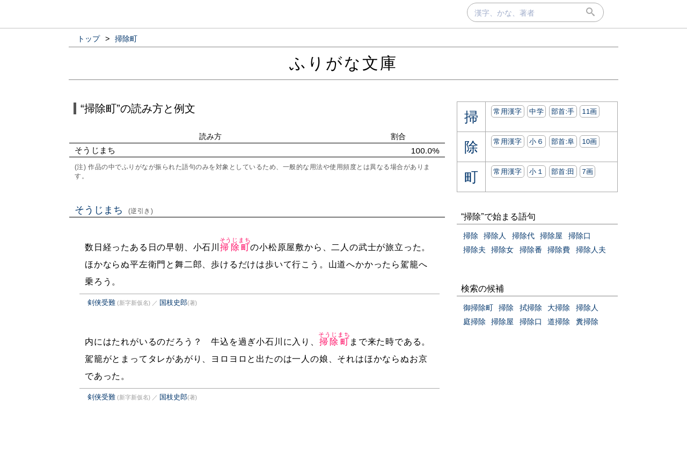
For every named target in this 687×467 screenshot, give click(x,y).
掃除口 (579, 235)
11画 (589, 111)
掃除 (470, 235)
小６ (536, 141)
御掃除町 (478, 307)
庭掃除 (474, 321)
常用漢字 (507, 111)
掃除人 (495, 235)
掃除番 (531, 249)
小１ (536, 171)
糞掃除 (587, 321)
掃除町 (235, 247)
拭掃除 (531, 307)
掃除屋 (551, 235)
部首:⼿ (563, 111)
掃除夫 (474, 249)
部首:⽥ (563, 171)
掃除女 (502, 249)
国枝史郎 (173, 302)
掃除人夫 (591, 249)
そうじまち (114, 210)
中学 (536, 111)
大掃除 (558, 307)
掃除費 (558, 249)
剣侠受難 (101, 302)
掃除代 (523, 235)
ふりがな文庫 (343, 63)
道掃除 (558, 321)
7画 (587, 171)
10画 (589, 141)
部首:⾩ (563, 141)
